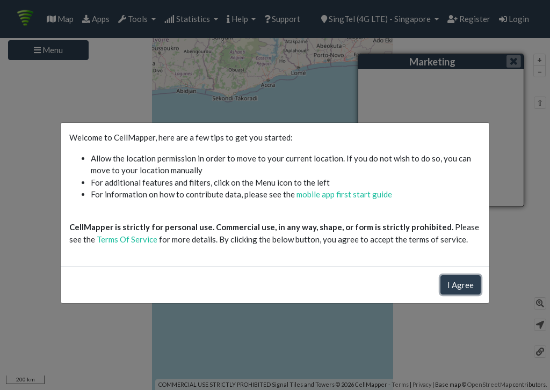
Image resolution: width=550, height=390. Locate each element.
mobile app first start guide (344, 194)
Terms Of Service (127, 239)
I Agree (460, 285)
